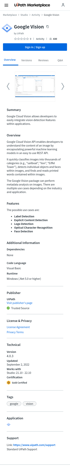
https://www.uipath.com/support (34, 445)
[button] (14, 403)
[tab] (9, 60)
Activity (36, 14)
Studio (24, 14)
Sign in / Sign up (35, 47)
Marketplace (10, 14)
